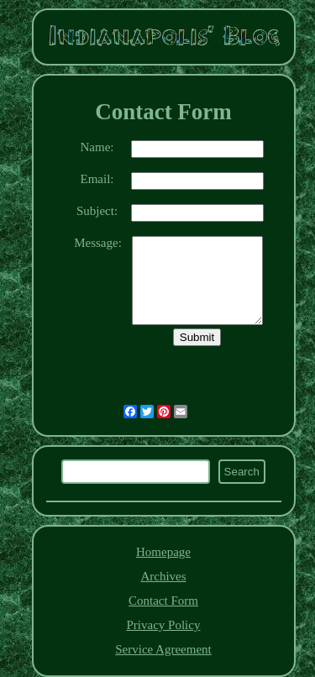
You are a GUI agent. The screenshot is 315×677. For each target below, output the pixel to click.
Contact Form (163, 600)
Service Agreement (163, 649)
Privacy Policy (164, 625)
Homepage (163, 552)
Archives (163, 576)
